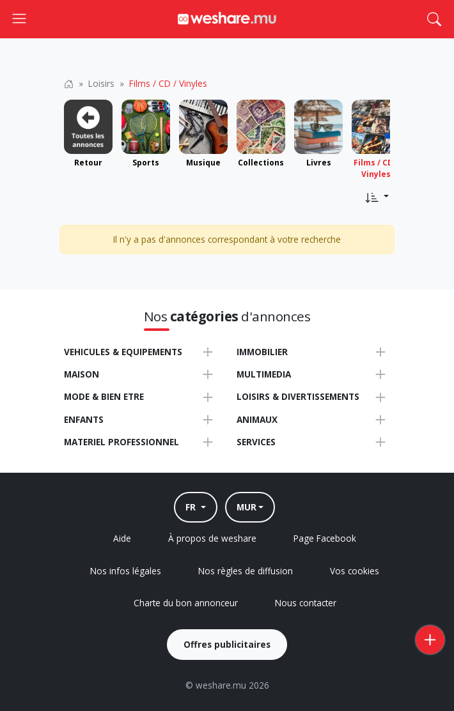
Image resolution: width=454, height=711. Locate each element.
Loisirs (101, 83)
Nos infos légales (125, 571)
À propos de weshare (212, 538)
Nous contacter (305, 603)
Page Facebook (325, 538)
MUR (246, 507)
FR (191, 507)
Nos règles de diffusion (245, 571)
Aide (122, 538)
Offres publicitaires (227, 644)
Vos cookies (354, 571)
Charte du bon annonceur (186, 603)
